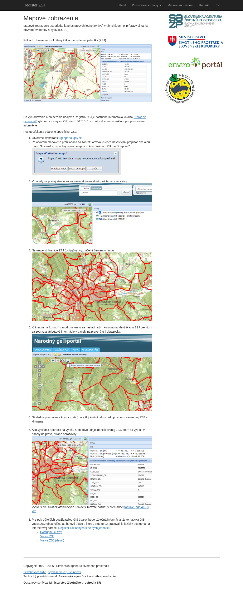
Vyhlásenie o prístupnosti (64, 572)
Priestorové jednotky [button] (146, 5)
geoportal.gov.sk (71, 138)
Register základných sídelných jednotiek (84, 528)
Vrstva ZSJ (47, 536)
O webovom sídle (35, 572)
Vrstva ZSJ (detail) (52, 540)
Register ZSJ (34, 5)
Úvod (122, 5)
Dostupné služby (51, 532)
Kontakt (204, 5)
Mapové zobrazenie (180, 5)
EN (217, 5)
